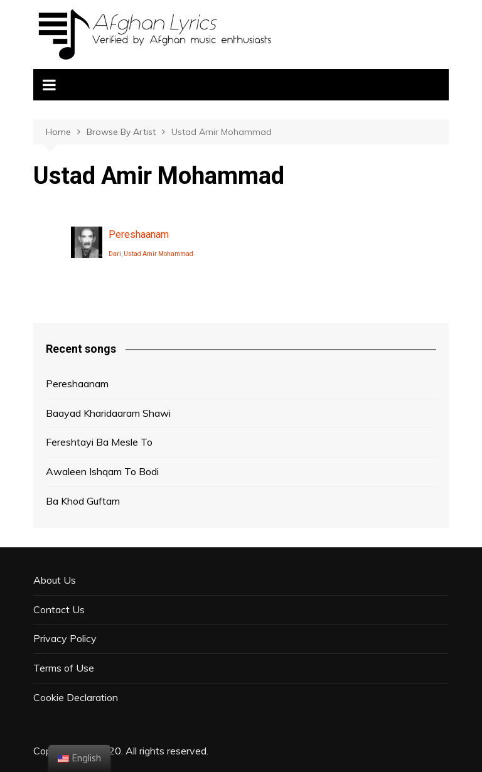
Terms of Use (63, 668)
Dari (115, 253)
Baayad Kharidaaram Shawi (108, 413)
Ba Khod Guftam (83, 501)
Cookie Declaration (75, 697)
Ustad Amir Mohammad (158, 253)
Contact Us (59, 609)
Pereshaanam (139, 234)
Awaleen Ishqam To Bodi (102, 471)
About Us (54, 580)
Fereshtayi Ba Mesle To (99, 442)
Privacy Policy (65, 638)
